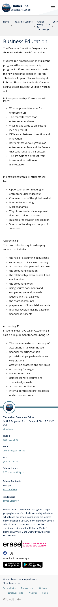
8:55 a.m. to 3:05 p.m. (13, 472)
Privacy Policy (9, 588)
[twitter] (12, 553)
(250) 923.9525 (10, 461)
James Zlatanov (11, 500)
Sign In (45, 592)
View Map (8, 429)
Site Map (43, 588)
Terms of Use (27, 588)
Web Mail (33, 592)
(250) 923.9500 (10, 439)
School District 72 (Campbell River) (21, 579)
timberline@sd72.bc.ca (14, 450)
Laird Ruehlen (10, 489)
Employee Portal (16, 592)
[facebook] (5, 553)
